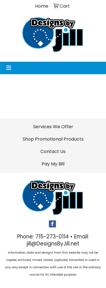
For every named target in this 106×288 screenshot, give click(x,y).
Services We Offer (53, 126)
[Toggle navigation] (9, 68)
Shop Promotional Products (53, 139)
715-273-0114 (52, 236)
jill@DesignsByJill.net (53, 243)
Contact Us (53, 151)
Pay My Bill (53, 164)
